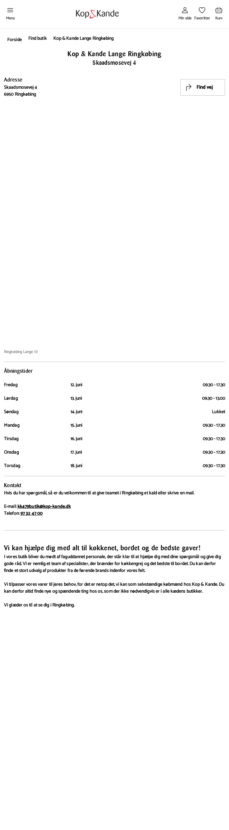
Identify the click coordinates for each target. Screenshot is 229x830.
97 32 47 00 (31, 513)
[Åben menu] (10, 14)
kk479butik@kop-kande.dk (44, 506)
